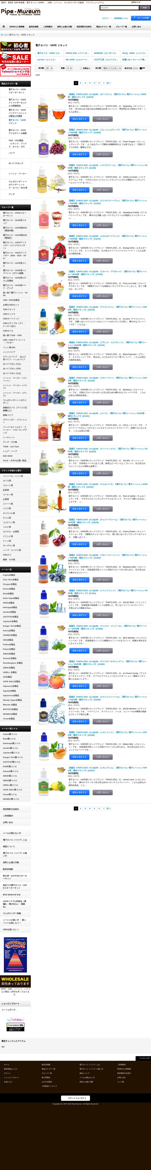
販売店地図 (8, 869)
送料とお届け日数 (11, 862)
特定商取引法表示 (11, 809)
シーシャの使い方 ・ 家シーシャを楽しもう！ (14, 921)
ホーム (6, 1065)
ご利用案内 (8, 816)
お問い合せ (8, 822)
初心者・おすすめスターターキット (15, 877)
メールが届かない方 (12, 833)
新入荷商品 (46, 1077)
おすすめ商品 (47, 1082)
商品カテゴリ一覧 (48, 1069)
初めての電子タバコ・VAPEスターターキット (15, 886)
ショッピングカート (11, 1077)
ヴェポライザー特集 (12, 913)
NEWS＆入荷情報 (124, 1069)
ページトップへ (144, 1058)
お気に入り (8, 1082)
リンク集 (120, 1082)
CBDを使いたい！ (11, 929)
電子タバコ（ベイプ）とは (15, 840)
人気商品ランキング (49, 1086)
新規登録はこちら (121, 18)
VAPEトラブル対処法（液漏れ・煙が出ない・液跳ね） (14, 904)
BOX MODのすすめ (11, 894)
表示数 (41, 68)
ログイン (105, 18)
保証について (9, 846)
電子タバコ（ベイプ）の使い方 (15, 854)
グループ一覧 (47, 1073)
